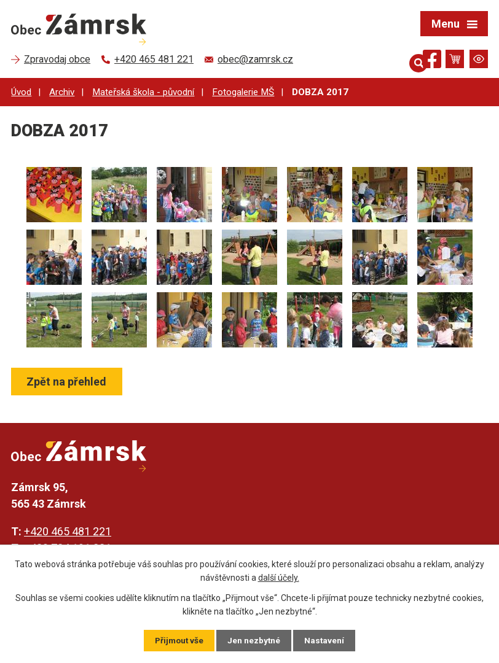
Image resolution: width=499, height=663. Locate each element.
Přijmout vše (178, 640)
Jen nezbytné (254, 640)
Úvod (21, 92)
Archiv (61, 92)
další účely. (278, 577)
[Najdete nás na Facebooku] (432, 61)
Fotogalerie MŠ (243, 92)
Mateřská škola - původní (143, 92)
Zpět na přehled (68, 381)
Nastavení (325, 640)
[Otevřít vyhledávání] (410, 59)
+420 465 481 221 (67, 531)
